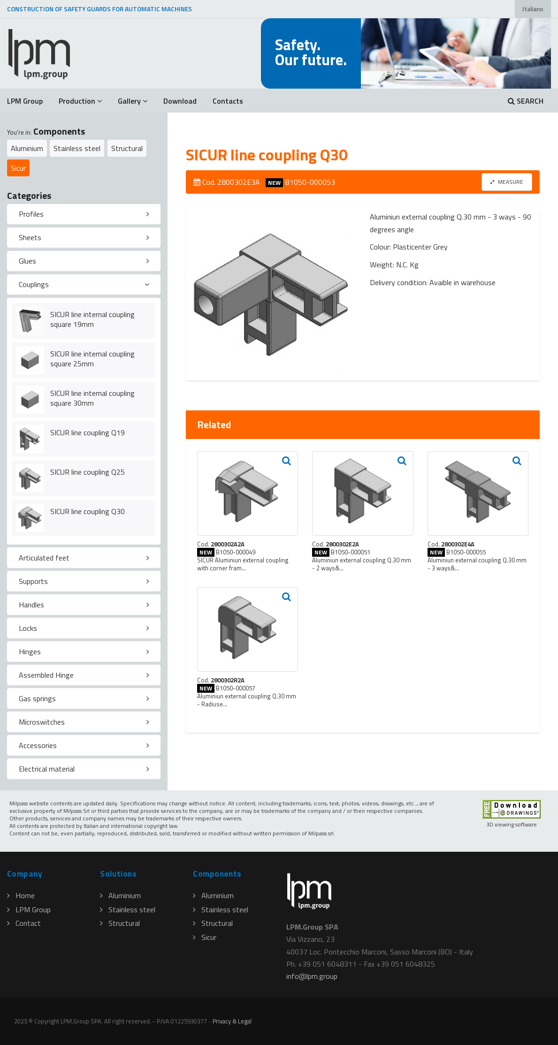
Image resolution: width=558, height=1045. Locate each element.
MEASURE (506, 181)
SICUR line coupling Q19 (87, 432)
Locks (28, 628)
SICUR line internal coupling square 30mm (92, 398)
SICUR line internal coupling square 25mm (92, 358)
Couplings (34, 284)
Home (21, 895)
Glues (27, 260)
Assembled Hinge (46, 675)
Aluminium (27, 148)
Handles (31, 604)
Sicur (18, 168)
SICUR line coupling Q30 (87, 511)
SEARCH (525, 100)
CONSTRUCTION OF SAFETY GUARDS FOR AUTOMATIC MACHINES (99, 9)
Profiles (31, 214)
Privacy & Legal (232, 1021)
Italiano (532, 9)
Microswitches (42, 721)
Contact (24, 923)
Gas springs (37, 698)
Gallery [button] (132, 100)
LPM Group (25, 100)
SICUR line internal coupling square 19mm (92, 319)
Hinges (30, 651)
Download (180, 100)
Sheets (30, 237)
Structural (127, 148)
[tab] (84, 214)
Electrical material (47, 768)
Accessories (38, 745)
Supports (33, 581)
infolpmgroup (311, 976)
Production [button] (80, 100)
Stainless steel (77, 148)
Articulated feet (44, 557)
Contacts (228, 100)
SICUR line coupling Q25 (87, 471)
